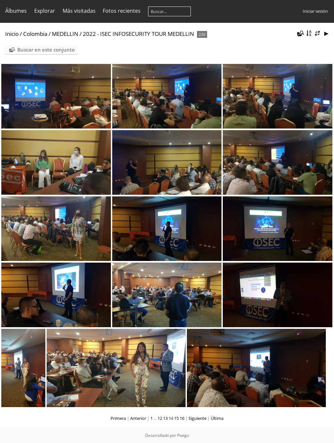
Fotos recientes (122, 10)
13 (165, 418)
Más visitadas (79, 10)
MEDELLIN (65, 34)
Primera (118, 418)
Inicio (12, 34)
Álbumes (16, 10)
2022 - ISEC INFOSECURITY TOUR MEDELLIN (138, 34)
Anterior (138, 418)
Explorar (44, 10)
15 (176, 418)
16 (182, 418)
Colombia (35, 34)
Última (217, 418)
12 (160, 418)
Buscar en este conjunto (46, 49)
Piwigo (183, 435)
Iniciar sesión (315, 11)
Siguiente (197, 418)
